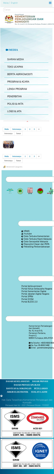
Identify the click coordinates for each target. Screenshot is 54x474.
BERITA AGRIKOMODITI (20, 74)
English (14, 3)
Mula (6, 129)
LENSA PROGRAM (17, 89)
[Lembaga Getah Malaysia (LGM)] (20, 191)
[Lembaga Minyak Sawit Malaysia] (10, 191)
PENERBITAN (14, 96)
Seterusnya (16, 129)
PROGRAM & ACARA (18, 81)
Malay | (6, 3)
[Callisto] (27, 422)
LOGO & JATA (14, 111)
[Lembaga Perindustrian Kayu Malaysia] (30, 191)
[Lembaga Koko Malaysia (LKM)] (40, 191)
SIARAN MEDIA (15, 59)
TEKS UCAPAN (15, 67)
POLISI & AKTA (15, 104)
